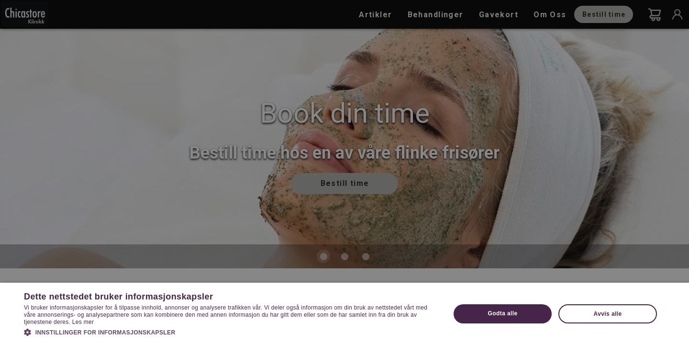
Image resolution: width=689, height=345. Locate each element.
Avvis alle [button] (608, 313)
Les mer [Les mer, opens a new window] (83, 322)
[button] (231, 331)
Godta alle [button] (503, 313)
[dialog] (344, 172)
